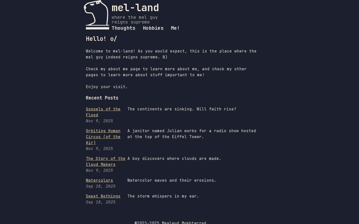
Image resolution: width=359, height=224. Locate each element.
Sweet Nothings (103, 196)
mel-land (135, 7)
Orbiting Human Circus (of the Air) (103, 136)
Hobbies (153, 28)
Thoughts (123, 28)
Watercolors (99, 180)
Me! (175, 28)
